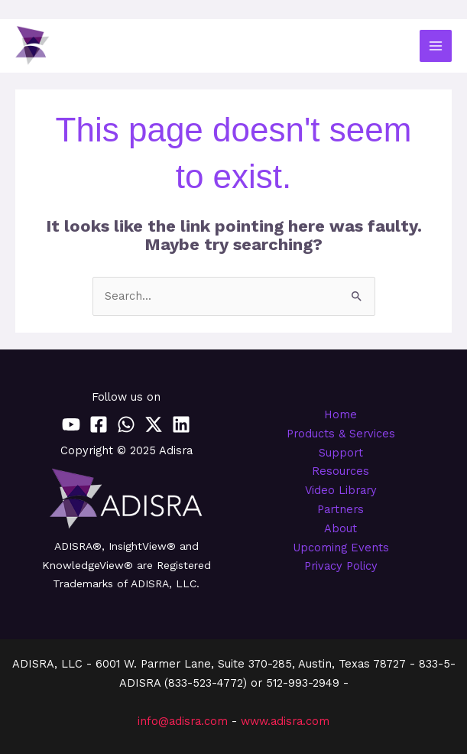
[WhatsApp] (126, 424)
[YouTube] (71, 424)
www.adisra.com (285, 721)
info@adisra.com (183, 721)
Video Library (341, 490)
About (340, 528)
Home (340, 414)
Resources (340, 471)
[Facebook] (98, 424)
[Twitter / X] (153, 424)
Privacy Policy (341, 566)
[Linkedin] (181, 424)
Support (341, 453)
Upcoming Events (341, 547)
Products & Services (341, 433)
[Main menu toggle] (436, 46)
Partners (340, 509)
